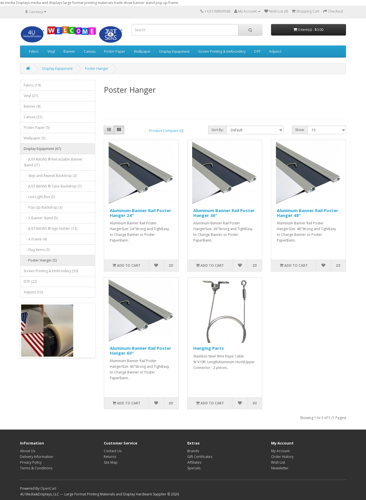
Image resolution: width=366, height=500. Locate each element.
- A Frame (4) (35, 239)
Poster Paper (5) (37, 127)
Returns (110, 456)
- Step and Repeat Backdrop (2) (50, 175)
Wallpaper (142, 51)
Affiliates (194, 462)
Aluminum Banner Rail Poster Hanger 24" (140, 212)
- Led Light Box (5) (39, 196)
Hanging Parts (208, 348)
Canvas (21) (33, 116)
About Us (27, 450)
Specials (193, 468)
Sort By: (217, 129)
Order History (282, 456)
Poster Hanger (96, 68)
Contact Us (113, 450)
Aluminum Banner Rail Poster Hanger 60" (140, 350)
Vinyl (51, 51)
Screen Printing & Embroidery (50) (51, 270)
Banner (69, 51)
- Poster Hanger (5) (40, 260)
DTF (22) (30, 281)
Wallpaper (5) (34, 138)
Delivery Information (36, 456)
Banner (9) (32, 106)
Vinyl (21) (31, 95)
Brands (193, 450)
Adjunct (275, 51)
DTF (257, 51)
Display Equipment (174, 51)
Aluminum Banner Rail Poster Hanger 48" (307, 212)
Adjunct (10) (33, 292)
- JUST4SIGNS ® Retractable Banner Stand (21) (53, 162)
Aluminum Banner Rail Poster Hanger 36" (224, 212)
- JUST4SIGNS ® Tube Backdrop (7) (52, 186)
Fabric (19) (32, 85)
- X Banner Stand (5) (41, 218)
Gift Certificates (199, 456)
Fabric (34, 51)
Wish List (278, 462)
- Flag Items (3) (36, 249)
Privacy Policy (31, 462)
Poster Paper (114, 51)
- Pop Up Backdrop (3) (43, 207)
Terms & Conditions (36, 468)
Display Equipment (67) (42, 148)
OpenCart (48, 488)
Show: (300, 129)
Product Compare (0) (166, 130)
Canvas (90, 51)
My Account (280, 450)
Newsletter (280, 468)
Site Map (111, 462)
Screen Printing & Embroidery (222, 51)
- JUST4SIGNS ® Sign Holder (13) (50, 228)
